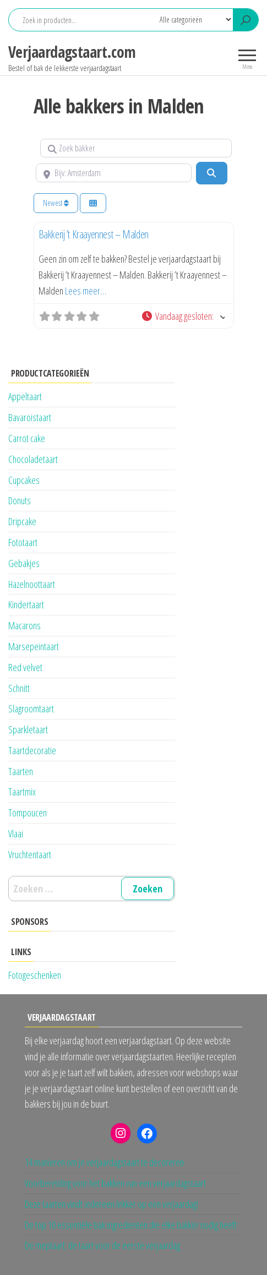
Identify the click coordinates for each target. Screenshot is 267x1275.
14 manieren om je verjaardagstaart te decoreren (104, 1162)
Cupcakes (24, 480)
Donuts (19, 500)
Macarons (24, 625)
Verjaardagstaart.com (72, 51)
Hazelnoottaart (31, 584)
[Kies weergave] (93, 203)
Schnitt (19, 688)
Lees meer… (85, 290)
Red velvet (25, 667)
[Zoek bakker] (136, 148)
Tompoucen (27, 812)
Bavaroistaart (29, 417)
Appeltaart (25, 396)
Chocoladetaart (33, 459)
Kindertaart (26, 604)
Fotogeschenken (34, 975)
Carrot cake (26, 438)
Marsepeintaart (33, 646)
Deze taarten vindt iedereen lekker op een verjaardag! (111, 1204)
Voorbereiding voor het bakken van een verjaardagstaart (115, 1183)
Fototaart (22, 542)
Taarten (20, 771)
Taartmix (22, 791)
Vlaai (15, 833)
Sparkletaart (28, 729)
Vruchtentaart (29, 854)
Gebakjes (24, 563)
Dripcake (22, 521)
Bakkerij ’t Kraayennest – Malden (94, 234)
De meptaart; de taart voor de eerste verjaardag (102, 1245)
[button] (183, 316)
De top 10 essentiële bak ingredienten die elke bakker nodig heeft (131, 1225)
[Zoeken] (211, 173)
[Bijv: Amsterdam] (114, 173)
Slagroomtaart (31, 708)
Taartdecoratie (32, 750)
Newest (56, 203)
